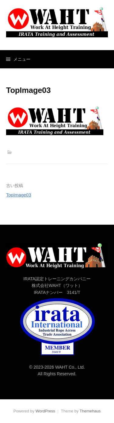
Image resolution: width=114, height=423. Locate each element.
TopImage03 (18, 194)
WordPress (45, 411)
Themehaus (90, 411)
